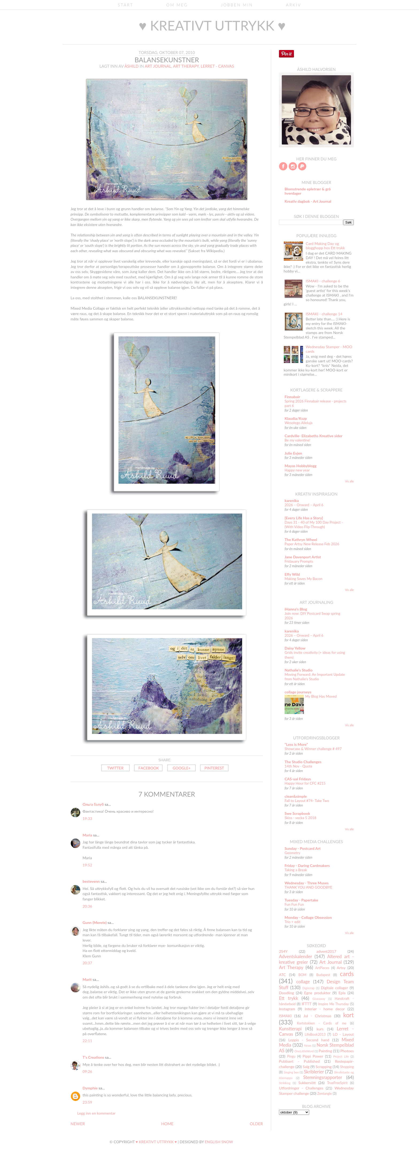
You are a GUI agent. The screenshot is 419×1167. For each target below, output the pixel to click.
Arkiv (293, 5)
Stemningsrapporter (322, 1077)
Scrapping (324, 1066)
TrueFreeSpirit (337, 1083)
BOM (302, 975)
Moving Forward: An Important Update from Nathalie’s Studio (315, 676)
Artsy (341, 967)
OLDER (256, 1123)
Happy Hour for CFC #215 (305, 783)
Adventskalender (295, 956)
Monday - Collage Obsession (308, 917)
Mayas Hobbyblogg (301, 465)
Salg (306, 1066)
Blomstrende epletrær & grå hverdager (308, 191)
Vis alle (349, 481)
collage (303, 981)
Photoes (347, 1051)
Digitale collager (334, 987)
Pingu (291, 1056)
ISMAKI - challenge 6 (323, 281)
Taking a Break (296, 870)
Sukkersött (307, 1082)
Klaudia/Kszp (296, 418)
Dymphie (90, 1088)
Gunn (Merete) (95, 922)
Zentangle (324, 1094)
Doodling (286, 993)
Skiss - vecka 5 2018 (300, 818)
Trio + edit (292, 922)
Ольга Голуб (93, 804)
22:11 (87, 1040)
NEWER (78, 1123)
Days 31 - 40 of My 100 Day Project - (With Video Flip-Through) (314, 524)
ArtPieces (322, 968)
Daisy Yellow (295, 648)
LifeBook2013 (315, 1034)
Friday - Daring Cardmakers (307, 865)
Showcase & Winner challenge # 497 (313, 749)
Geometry (292, 853)
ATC (282, 974)
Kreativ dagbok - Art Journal (308, 201)
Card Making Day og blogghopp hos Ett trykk (325, 245)
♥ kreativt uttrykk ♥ (212, 25)
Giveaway (319, 998)
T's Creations (93, 1057)
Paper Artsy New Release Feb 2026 (312, 544)
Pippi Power (313, 1056)
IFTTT (307, 1003)
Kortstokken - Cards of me (322, 1023)
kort (348, 1015)
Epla (342, 993)
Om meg (177, 5)
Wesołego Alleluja (298, 423)
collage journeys (298, 692)
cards (347, 973)
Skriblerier (314, 1071)
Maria (87, 835)
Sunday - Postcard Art (303, 848)
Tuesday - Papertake (301, 900)
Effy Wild (292, 574)
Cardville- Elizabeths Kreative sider (313, 435)
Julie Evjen (293, 453)
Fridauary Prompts (299, 561)
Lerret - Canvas (217, 66)
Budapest (323, 975)
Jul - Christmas (317, 1016)
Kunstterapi (290, 1028)
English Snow (219, 1141)
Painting (325, 1051)
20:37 (87, 963)
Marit (87, 979)
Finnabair (292, 396)
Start (125, 5)
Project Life (341, 1056)
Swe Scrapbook (297, 813)
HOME (167, 1123)
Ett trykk (288, 998)
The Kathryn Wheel (301, 539)
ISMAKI (285, 1016)
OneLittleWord (304, 1051)
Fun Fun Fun (294, 904)
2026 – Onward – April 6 (304, 505)
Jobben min (237, 5)
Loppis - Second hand (308, 1040)
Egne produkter (317, 993)
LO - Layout (343, 1034)
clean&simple (296, 796)
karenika (292, 500)
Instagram (287, 1009)
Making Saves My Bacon (303, 579)
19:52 (87, 865)
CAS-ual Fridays (298, 779)
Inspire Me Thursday (333, 1004)
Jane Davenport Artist (303, 557)
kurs (320, 1029)
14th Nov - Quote (298, 766)
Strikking (284, 1083)
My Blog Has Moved (321, 696)
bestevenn (91, 881)
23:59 (87, 1102)
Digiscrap (308, 988)
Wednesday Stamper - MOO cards (329, 349)
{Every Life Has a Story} (304, 518)
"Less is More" (296, 744)
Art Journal (158, 66)
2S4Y (283, 951)
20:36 (87, 906)
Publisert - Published (299, 1061)
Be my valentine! (297, 440)
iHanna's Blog (296, 609)
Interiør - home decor (325, 1009)
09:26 (87, 1071)
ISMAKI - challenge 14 (324, 314)
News (308, 1045)
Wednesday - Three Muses (307, 883)
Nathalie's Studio (298, 670)
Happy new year (297, 470)
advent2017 (326, 951)
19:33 (87, 818)
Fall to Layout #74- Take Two (307, 801)
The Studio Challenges (303, 761)
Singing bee (291, 1072)
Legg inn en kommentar (96, 1113)
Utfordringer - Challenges (301, 1088)
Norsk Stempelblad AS (316, 1047)
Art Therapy (186, 66)
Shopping (347, 1067)
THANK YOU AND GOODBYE (308, 887)
